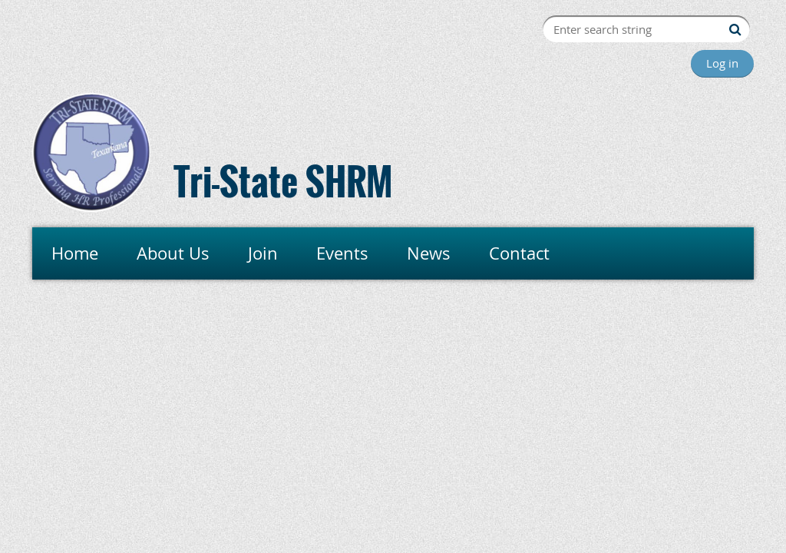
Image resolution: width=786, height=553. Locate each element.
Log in (722, 63)
